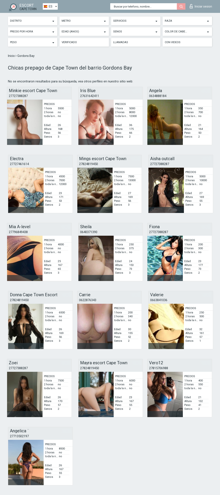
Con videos (172, 42)
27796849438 (18, 232)
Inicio (11, 56)
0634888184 (157, 96)
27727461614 (19, 164)
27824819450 (88, 164)
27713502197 (19, 436)
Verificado (69, 42)
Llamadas (120, 42)
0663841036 (158, 300)
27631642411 (89, 96)
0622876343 (87, 300)
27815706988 (158, 368)
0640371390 (88, 232)
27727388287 (18, 96)
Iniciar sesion (201, 6)
